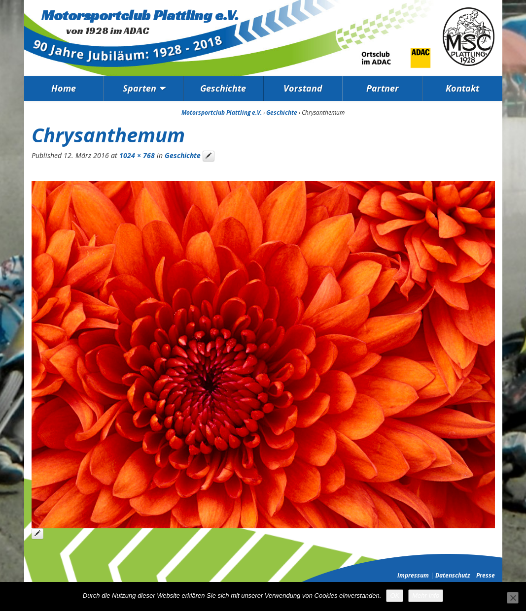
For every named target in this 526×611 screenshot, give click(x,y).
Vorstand (302, 88)
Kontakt (462, 88)
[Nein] (513, 598)
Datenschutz (452, 575)
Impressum (413, 575)
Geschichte (223, 88)
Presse (485, 575)
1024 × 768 (137, 155)
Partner (382, 88)
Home (63, 88)
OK (394, 595)
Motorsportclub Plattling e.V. (140, 15)
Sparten (139, 88)
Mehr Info (425, 595)
